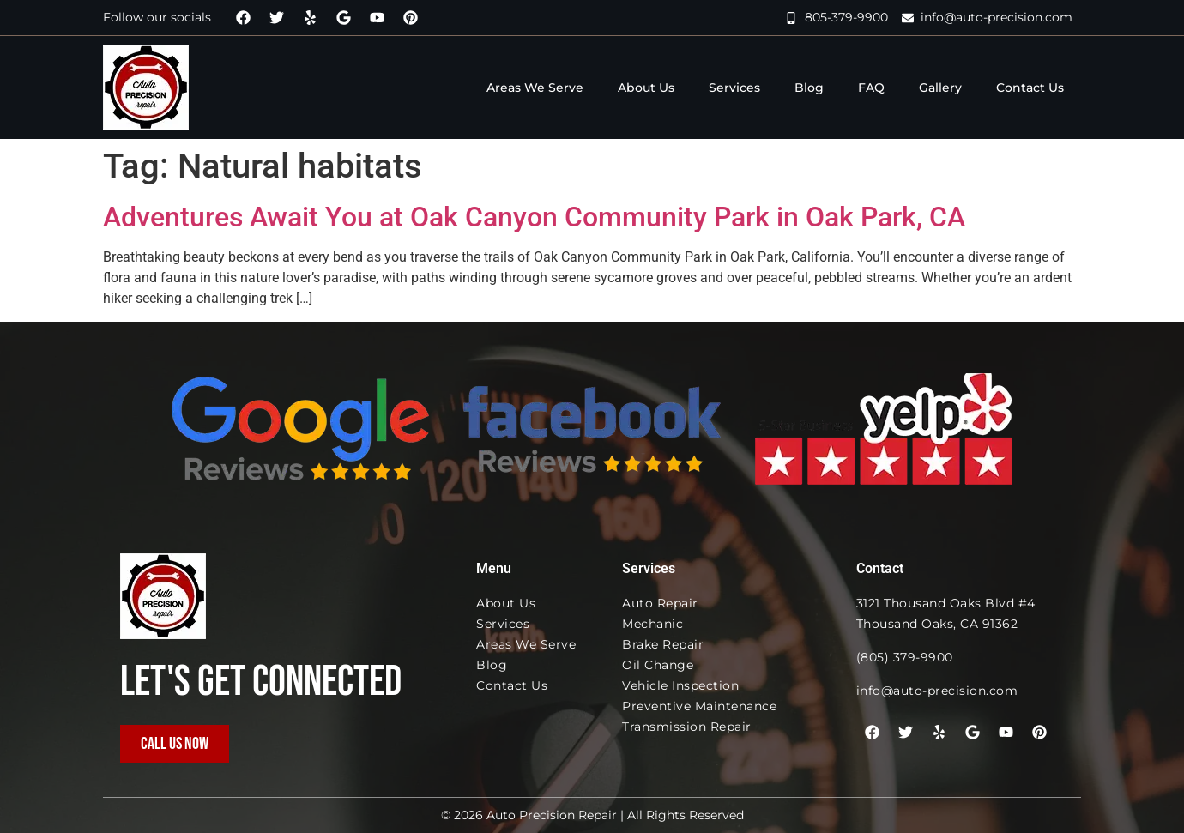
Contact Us (1030, 87)
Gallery (940, 87)
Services (734, 87)
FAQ (871, 87)
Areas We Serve (534, 87)
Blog (809, 87)
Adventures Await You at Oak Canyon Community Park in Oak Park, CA (534, 217)
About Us (646, 87)
